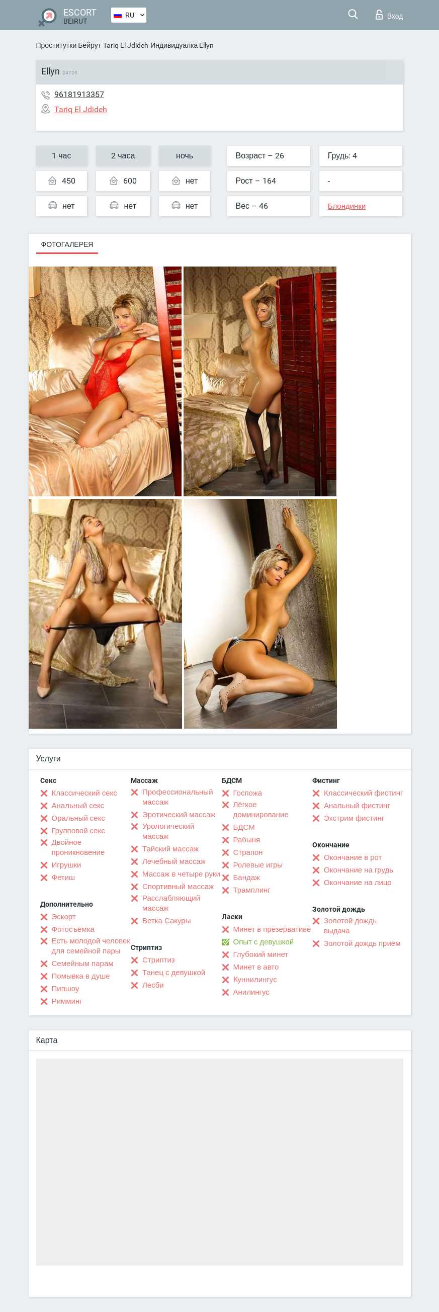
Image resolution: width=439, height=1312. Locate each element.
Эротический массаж (178, 814)
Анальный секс (78, 805)
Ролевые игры (258, 864)
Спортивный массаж (178, 886)
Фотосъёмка (73, 929)
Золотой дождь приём (362, 943)
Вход (389, 14)
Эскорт (64, 916)
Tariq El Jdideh (125, 45)
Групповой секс (78, 830)
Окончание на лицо (358, 882)
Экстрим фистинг (354, 818)
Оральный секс (78, 818)
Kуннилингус (255, 979)
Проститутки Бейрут (69, 45)
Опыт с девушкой (263, 941)
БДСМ (244, 827)
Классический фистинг (363, 793)
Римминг (67, 1001)
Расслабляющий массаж (171, 903)
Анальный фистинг (357, 805)
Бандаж (246, 877)
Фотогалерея (67, 244)
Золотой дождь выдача (350, 925)
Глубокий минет (261, 954)
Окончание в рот (353, 857)
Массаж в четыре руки (181, 874)
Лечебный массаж (174, 861)
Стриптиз (158, 960)
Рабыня (246, 839)
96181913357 (79, 94)
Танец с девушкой (173, 972)
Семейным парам (83, 963)
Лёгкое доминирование (261, 809)
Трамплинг (252, 890)
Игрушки (66, 864)
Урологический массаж (168, 831)
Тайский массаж (170, 848)
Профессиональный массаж (177, 797)
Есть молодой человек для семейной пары (91, 945)
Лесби (153, 985)
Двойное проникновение (78, 847)
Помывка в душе (81, 976)
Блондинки (347, 206)
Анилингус (251, 992)
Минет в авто (256, 967)
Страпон (248, 852)
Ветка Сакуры (166, 920)
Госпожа (247, 793)
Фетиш (63, 877)
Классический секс (84, 793)
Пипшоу (65, 988)
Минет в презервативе (272, 929)
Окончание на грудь (358, 869)
